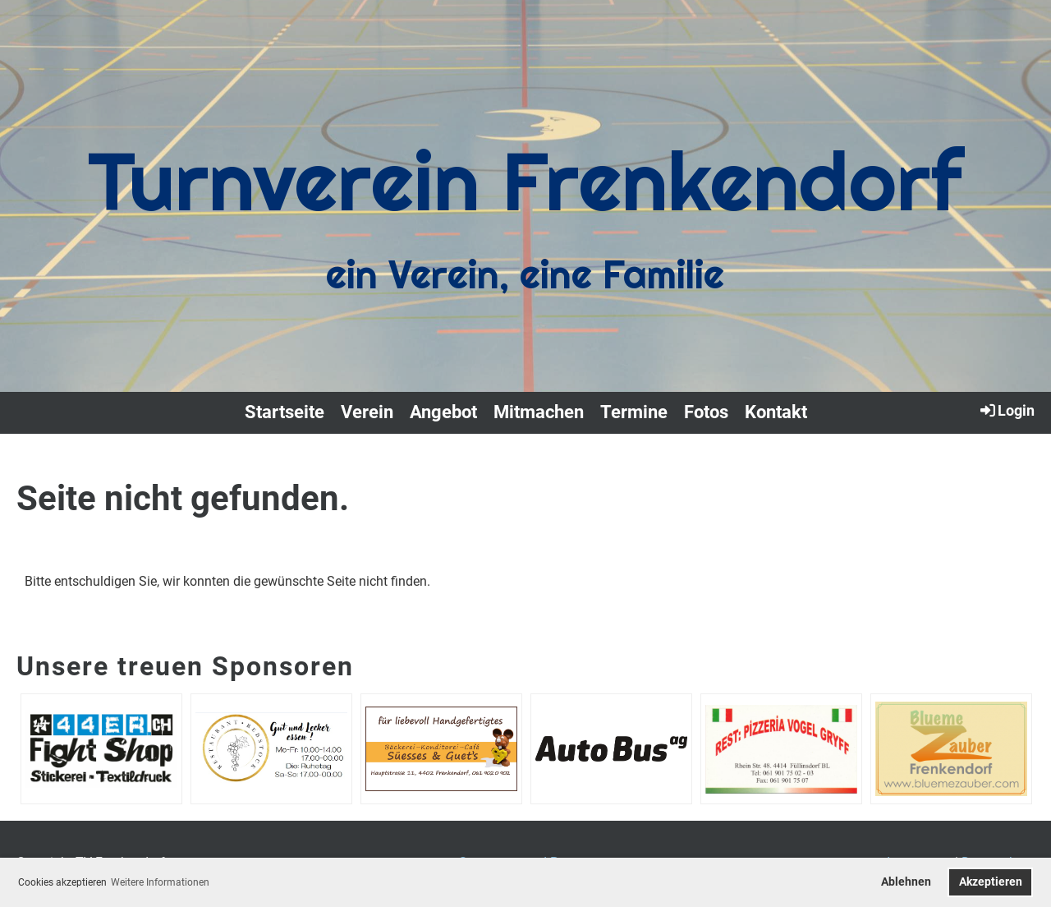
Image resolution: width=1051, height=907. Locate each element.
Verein (367, 412)
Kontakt (776, 412)
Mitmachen (538, 412)
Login (1006, 410)
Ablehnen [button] (906, 882)
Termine (634, 412)
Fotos (706, 412)
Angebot (443, 412)
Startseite (284, 412)
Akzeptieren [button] (990, 882)
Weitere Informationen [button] (160, 882)
